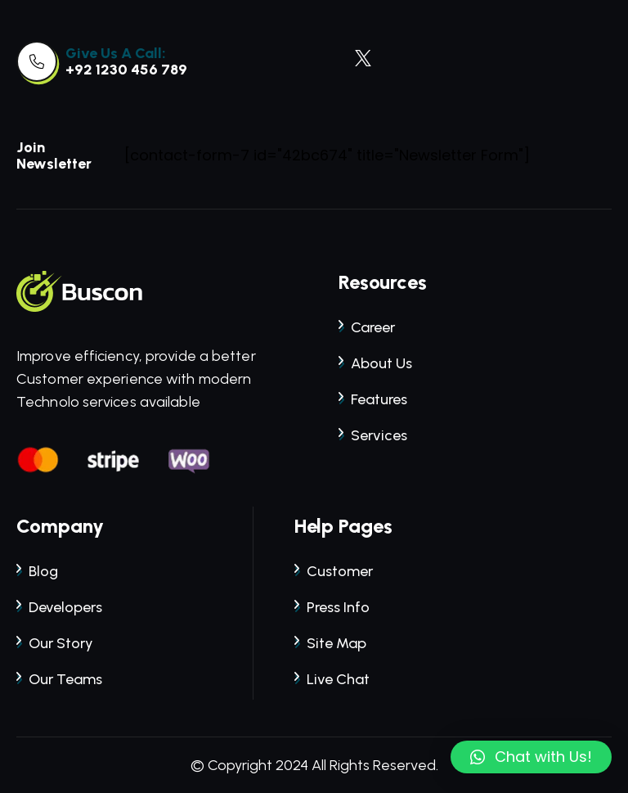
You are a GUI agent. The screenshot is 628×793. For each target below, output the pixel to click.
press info (332, 607)
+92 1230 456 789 (126, 69)
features (373, 399)
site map (330, 643)
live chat (332, 679)
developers (59, 607)
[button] (531, 757)
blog (37, 571)
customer (333, 571)
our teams (59, 679)
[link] (36, 61)
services (373, 435)
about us (375, 363)
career (367, 327)
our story (54, 643)
